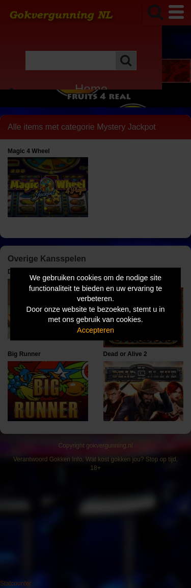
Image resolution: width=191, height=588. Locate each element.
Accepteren (95, 330)
